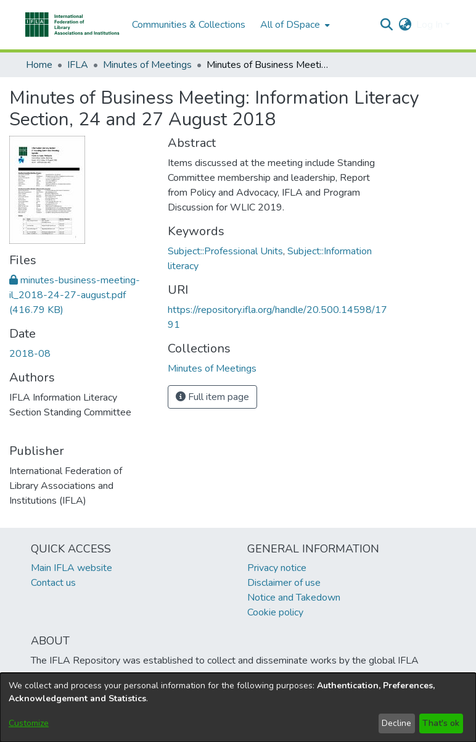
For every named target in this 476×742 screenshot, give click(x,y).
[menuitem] (294, 24)
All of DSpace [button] (290, 24)
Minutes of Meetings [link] (147, 65)
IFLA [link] (77, 65)
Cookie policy (275, 612)
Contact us (53, 583)
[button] (72, 24)
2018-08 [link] (30, 354)
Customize (29, 723)
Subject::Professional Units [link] (225, 251)
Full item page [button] (212, 397)
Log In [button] (430, 24)
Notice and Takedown (293, 597)
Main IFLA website (71, 568)
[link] (74, 295)
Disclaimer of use (284, 583)
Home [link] (39, 65)
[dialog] (238, 707)
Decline (396, 723)
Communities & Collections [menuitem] (188, 24)
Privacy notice (276, 568)
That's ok (440, 723)
